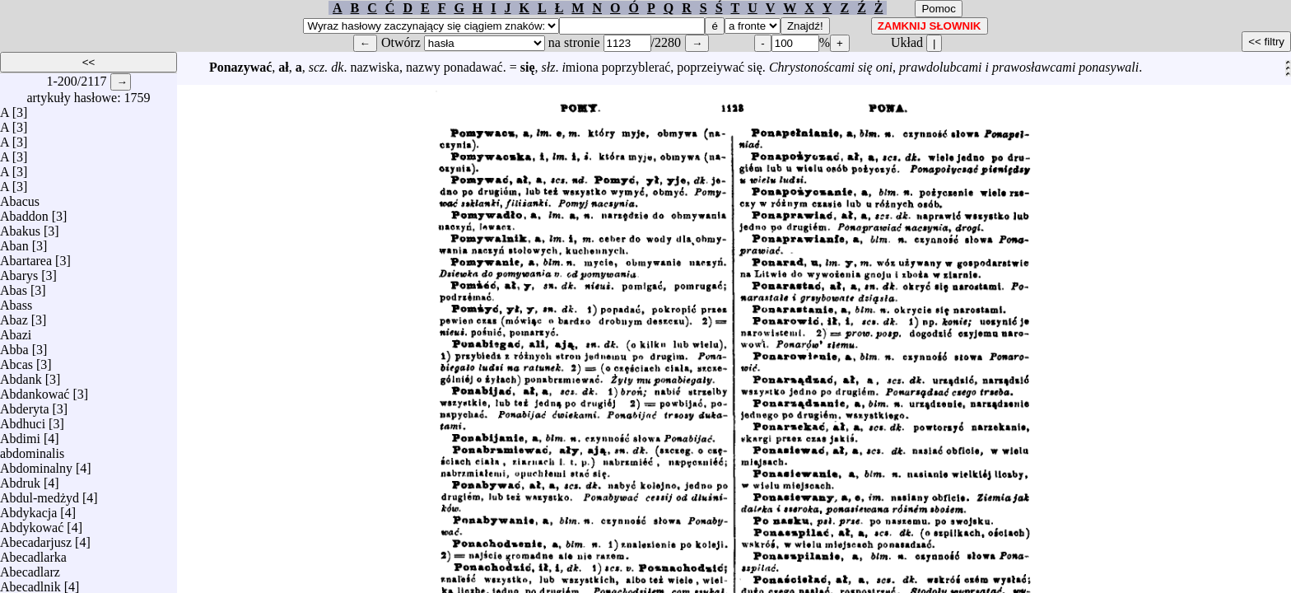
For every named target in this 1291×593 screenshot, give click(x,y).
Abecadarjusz (36, 538)
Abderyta (24, 405)
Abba (14, 346)
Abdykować (31, 523)
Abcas (16, 360)
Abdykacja (28, 509)
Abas (13, 286)
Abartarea (26, 257)
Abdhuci (22, 420)
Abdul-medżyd (39, 494)
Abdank (21, 375)
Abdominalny (36, 464)
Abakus (20, 227)
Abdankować (34, 390)
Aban (14, 242)
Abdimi (20, 434)
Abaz (14, 316)
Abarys (19, 271)
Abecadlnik (30, 583)
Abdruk (20, 479)
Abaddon (24, 212)
